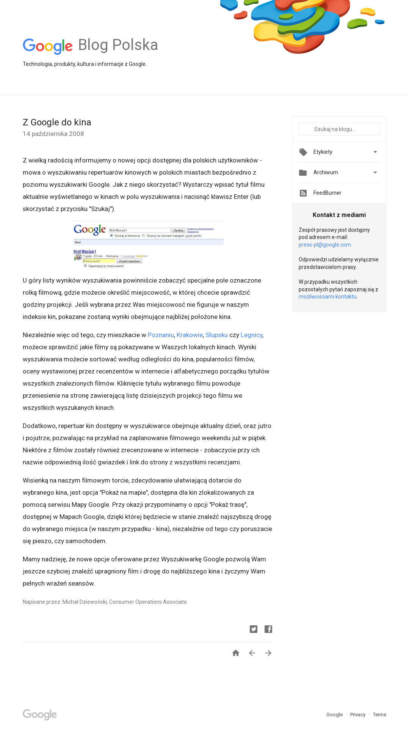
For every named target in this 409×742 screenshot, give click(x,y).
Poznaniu (161, 335)
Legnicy (251, 335)
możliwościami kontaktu (328, 297)
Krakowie (190, 335)
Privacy (358, 714)
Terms (379, 714)
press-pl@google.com (325, 245)
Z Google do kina (57, 122)
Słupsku (216, 335)
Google (335, 714)
